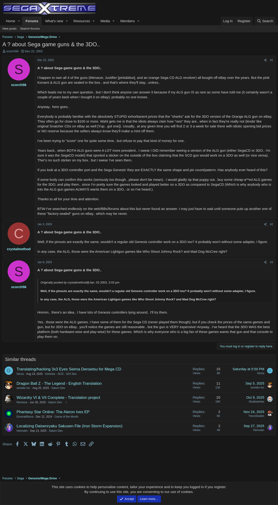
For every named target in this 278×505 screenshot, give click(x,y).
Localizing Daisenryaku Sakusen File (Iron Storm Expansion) (69, 426)
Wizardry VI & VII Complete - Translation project (58, 397)
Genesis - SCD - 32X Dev (61, 374)
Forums (31, 21)
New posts (10, 28)
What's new (54, 21)
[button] (19, 21)
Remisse (22, 402)
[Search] (265, 21)
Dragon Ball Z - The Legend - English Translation (59, 383)
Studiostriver (256, 401)
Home (10, 21)
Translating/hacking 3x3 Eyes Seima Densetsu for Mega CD (69, 369)
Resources (81, 21)
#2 (271, 224)
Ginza (20, 374)
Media (105, 21)
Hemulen (22, 430)
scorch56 (12, 51)
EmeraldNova (25, 416)
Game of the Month (66, 416)
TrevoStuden (256, 416)
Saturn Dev (58, 388)
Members (127, 21)
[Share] (265, 60)
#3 (271, 262)
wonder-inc (23, 388)
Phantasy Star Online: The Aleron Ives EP (53, 412)
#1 (271, 60)
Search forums (30, 28)
